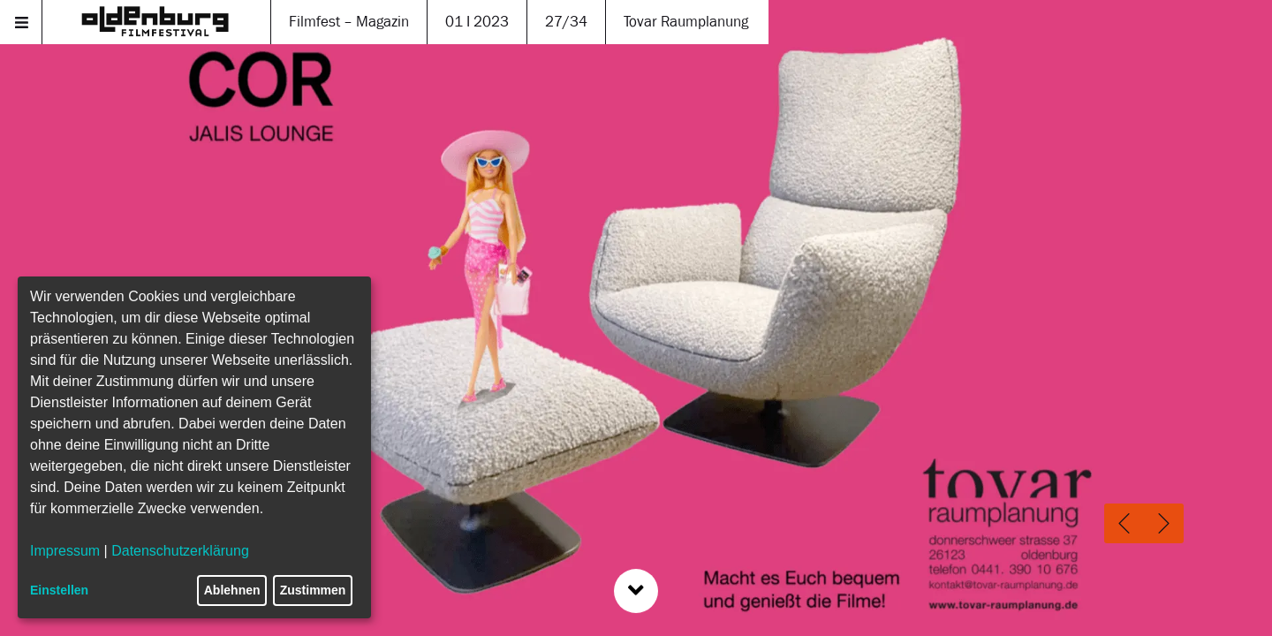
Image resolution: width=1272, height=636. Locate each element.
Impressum (65, 550)
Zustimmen (313, 590)
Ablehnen (232, 590)
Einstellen (59, 590)
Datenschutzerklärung (180, 550)
